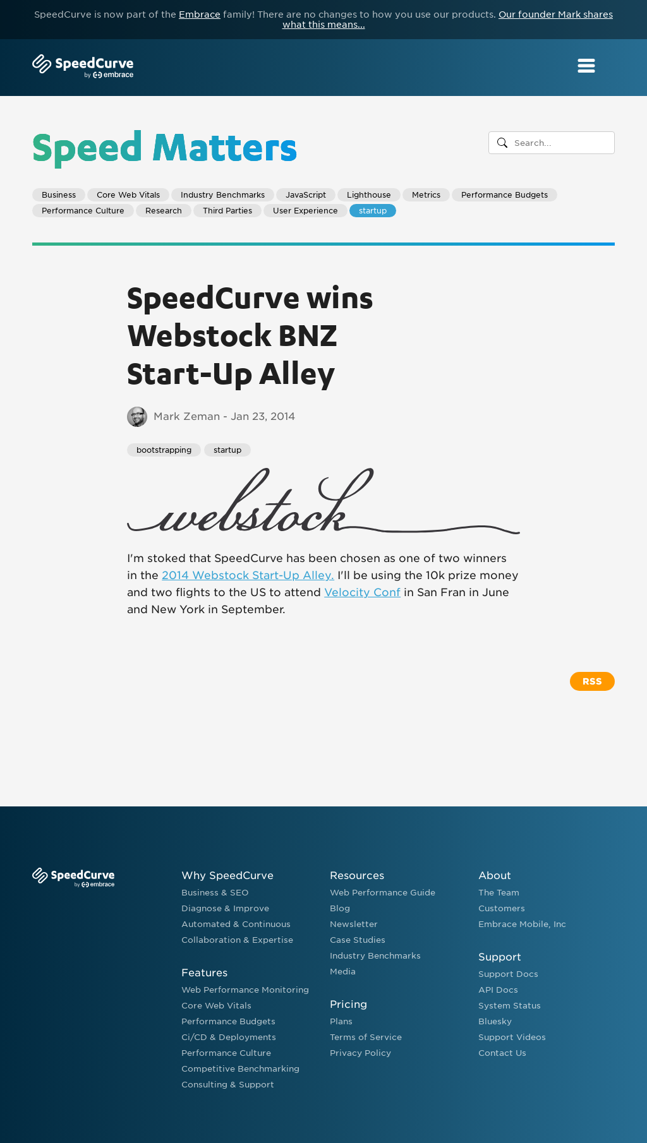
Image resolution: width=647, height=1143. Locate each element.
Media (343, 971)
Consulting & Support (227, 1084)
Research (163, 210)
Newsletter (354, 924)
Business (59, 195)
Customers (501, 908)
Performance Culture (83, 210)
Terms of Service (366, 1037)
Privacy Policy (360, 1053)
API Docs (498, 990)
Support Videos (512, 1037)
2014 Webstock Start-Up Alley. (248, 575)
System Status (509, 1005)
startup (373, 210)
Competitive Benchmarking (240, 1069)
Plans (341, 1021)
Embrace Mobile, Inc (522, 924)
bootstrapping (163, 450)
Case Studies (357, 940)
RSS (592, 681)
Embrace (200, 14)
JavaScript (306, 195)
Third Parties (227, 210)
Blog (340, 908)
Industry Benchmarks (223, 195)
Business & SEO (215, 892)
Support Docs (508, 974)
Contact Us (502, 1053)
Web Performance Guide (382, 892)
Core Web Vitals (128, 195)
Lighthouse (369, 195)
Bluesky (495, 1021)
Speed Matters (165, 145)
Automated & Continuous (236, 924)
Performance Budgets (504, 195)
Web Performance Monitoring (245, 990)
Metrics (426, 195)
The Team (498, 892)
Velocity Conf (362, 592)
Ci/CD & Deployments (228, 1037)
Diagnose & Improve (225, 908)
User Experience (305, 210)
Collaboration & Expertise (237, 940)
